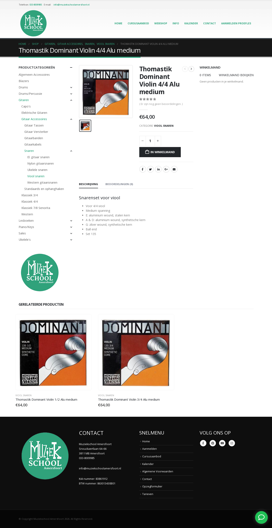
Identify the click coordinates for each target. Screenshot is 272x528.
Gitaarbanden (33, 138)
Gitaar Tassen (34, 125)
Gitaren (24, 100)
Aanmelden (149, 449)
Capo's (26, 106)
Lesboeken (26, 221)
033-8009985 (35, 4)
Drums (23, 87)
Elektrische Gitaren (34, 113)
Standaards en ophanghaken (44, 189)
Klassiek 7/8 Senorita (35, 208)
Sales (22, 233)
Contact (209, 23)
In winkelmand (162, 152)
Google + (166, 169)
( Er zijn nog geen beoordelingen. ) (161, 104)
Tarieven (147, 494)
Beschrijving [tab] (88, 184)
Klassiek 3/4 (29, 195)
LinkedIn (158, 169)
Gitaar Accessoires (34, 119)
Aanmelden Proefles (236, 23)
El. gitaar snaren (38, 157)
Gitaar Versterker (36, 132)
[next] (191, 69)
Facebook (142, 169)
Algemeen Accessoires (34, 75)
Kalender (191, 23)
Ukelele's (25, 240)
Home (118, 23)
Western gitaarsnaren (42, 182)
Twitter (150, 169)
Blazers (24, 81)
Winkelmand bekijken (236, 75)
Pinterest (213, 443)
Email (174, 169)
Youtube (222, 443)
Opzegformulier (152, 486)
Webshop (160, 23)
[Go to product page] (53, 352)
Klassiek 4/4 (29, 201)
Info (176, 23)
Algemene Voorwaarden (157, 471)
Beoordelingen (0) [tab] (119, 184)
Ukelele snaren (37, 170)
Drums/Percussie (30, 94)
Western (27, 214)
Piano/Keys (26, 227)
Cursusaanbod (138, 23)
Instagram (232, 443)
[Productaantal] (150, 141)
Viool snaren (164, 126)
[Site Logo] (33, 23)
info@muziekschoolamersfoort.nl (71, 4)
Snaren (29, 151)
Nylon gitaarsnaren (40, 163)
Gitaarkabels (32, 144)
